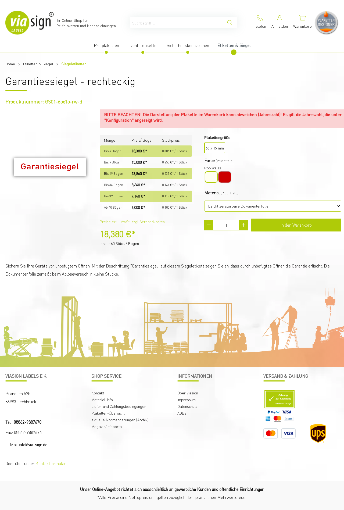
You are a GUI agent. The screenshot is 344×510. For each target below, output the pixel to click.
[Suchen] (230, 22)
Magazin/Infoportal (107, 426)
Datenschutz (187, 406)
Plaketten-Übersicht (108, 413)
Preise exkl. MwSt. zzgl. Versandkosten (132, 221)
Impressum (186, 399)
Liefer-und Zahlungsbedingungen (118, 406)
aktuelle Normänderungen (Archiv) (119, 419)
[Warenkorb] (302, 23)
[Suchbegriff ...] (176, 22)
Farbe (209, 160)
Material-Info (102, 399)
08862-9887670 (27, 422)
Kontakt (97, 392)
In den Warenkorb (296, 225)
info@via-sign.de (33, 444)
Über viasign (187, 392)
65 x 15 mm (215, 147)
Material (212, 192)
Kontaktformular (50, 463)
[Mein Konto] (280, 23)
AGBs (181, 413)
